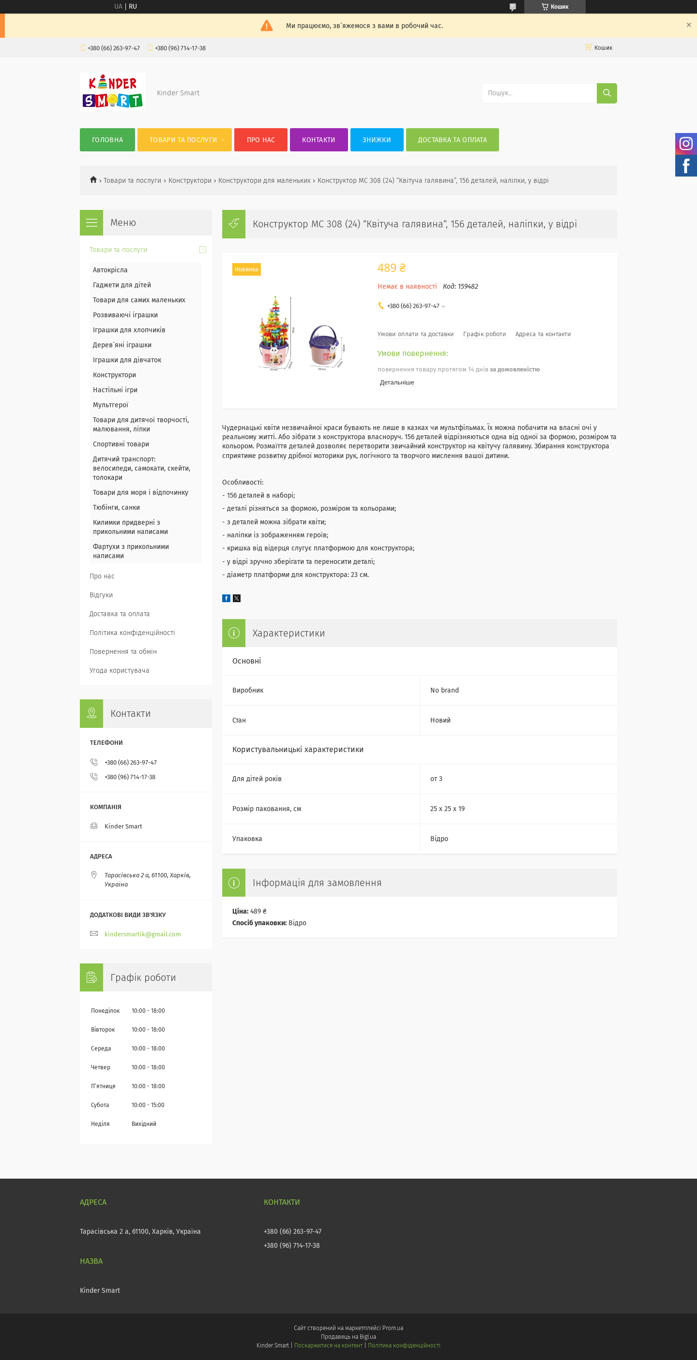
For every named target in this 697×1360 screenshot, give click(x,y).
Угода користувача (120, 670)
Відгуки (101, 595)
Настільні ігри (115, 390)
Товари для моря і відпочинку (140, 492)
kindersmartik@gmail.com (143, 934)
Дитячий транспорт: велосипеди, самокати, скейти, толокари (141, 468)
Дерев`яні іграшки (122, 345)
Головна (107, 140)
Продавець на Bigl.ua (348, 1336)
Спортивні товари (121, 444)
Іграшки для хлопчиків (129, 330)
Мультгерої (110, 405)
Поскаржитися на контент (328, 1345)
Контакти (318, 140)
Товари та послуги (183, 140)
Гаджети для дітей (122, 285)
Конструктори (190, 181)
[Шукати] (607, 93)
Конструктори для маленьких (264, 181)
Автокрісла (110, 270)
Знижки (377, 140)
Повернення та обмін (123, 652)
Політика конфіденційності (132, 633)
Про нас (261, 140)
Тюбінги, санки (116, 507)
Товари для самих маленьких (139, 300)
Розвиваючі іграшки (125, 315)
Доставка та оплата (452, 140)
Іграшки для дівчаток (127, 360)
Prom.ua (392, 1328)
